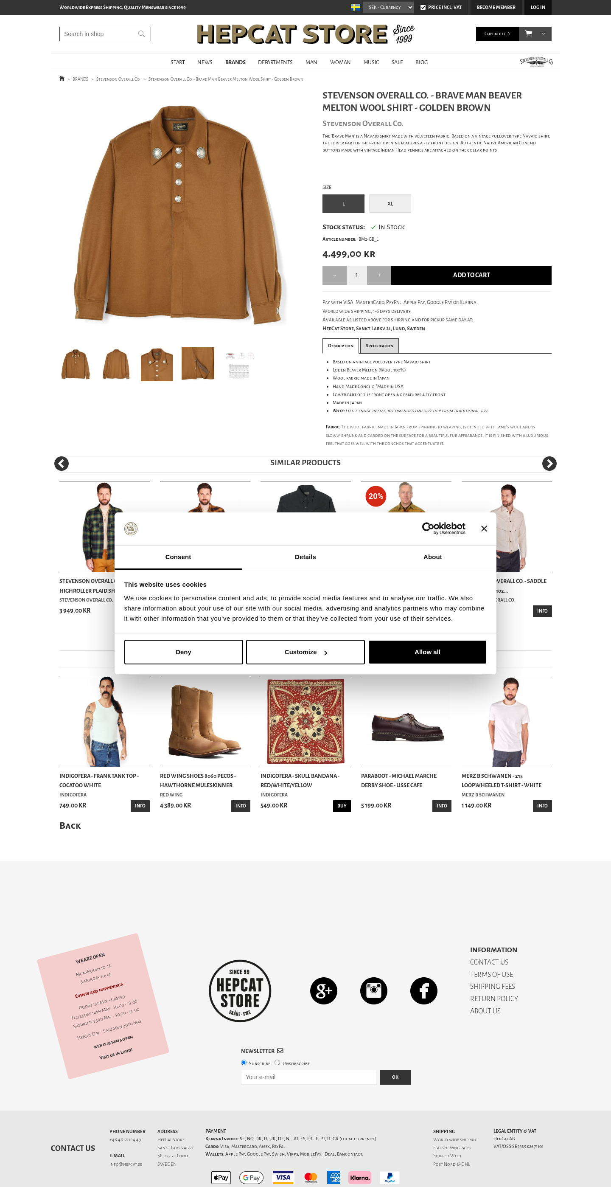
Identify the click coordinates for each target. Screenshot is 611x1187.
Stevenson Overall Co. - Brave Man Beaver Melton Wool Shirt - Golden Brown (226, 79)
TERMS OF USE (491, 944)
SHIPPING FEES (492, 956)
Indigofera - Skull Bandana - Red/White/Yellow (300, 780)
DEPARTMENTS (275, 62)
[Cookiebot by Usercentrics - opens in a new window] (428, 529)
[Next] (549, 463)
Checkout (495, 34)
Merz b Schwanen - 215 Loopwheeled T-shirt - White (501, 780)
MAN (311, 62)
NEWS (204, 62)
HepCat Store (171, 1110)
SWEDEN (167, 1134)
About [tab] (432, 556)
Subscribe (259, 1034)
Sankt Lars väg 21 (175, 1118)
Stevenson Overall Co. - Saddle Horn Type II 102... (504, 585)
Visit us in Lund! (116, 1024)
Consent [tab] (178, 556)
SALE (397, 62)
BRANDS (235, 62)
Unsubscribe (296, 1034)
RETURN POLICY (494, 969)
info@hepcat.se (125, 1134)
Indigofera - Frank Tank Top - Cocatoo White (99, 780)
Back (70, 825)
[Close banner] (484, 529)
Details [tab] (305, 556)
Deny (183, 651)
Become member (496, 7)
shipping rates (456, 1118)
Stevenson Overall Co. (118, 79)
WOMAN (340, 62)
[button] (529, 34)
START (178, 62)
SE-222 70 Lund (172, 1126)
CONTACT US (489, 932)
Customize (306, 651)
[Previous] (61, 463)
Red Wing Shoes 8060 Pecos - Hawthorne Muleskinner (198, 780)
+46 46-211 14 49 (125, 1110)
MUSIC (371, 62)
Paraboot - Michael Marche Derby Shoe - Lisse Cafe (399, 780)
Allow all (427, 651)
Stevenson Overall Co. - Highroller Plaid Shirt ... (93, 585)
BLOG (421, 62)
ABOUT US (485, 981)
